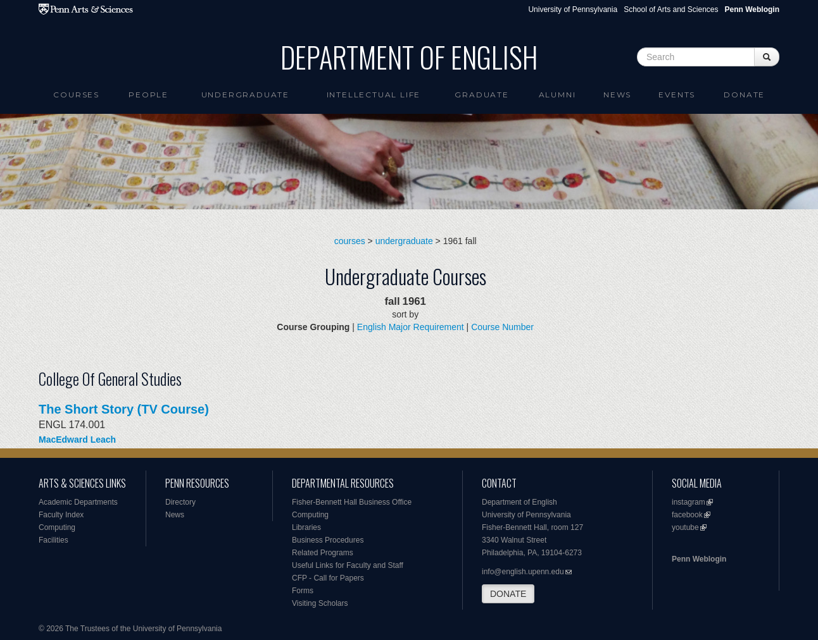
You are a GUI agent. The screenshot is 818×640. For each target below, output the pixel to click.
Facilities (53, 540)
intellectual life (374, 94)
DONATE (508, 594)
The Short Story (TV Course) (124, 409)
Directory (180, 502)
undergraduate (404, 241)
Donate (744, 94)
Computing (57, 527)
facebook (687, 514)
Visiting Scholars (320, 603)
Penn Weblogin (699, 559)
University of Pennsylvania (572, 9)
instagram (688, 502)
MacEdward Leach (77, 439)
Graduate (481, 94)
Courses (76, 94)
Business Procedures (327, 540)
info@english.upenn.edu (523, 571)
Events (676, 94)
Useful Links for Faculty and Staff (347, 565)
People (148, 94)
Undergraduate (245, 94)
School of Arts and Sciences (671, 9)
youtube (685, 527)
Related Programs (322, 552)
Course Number (502, 327)
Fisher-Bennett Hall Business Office (352, 502)
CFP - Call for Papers (328, 578)
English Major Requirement (410, 327)
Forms (302, 590)
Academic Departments (78, 502)
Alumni (557, 94)
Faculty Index (61, 514)
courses (349, 241)
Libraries (306, 527)
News (617, 94)
